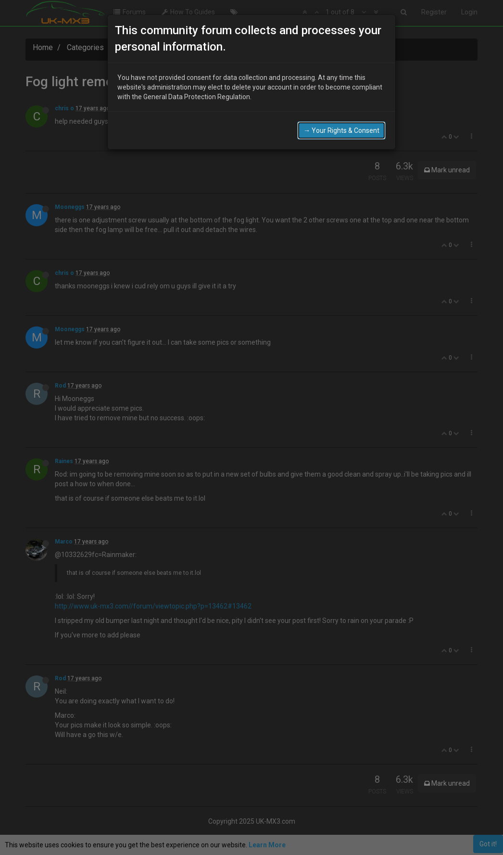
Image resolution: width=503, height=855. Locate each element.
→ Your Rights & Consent (341, 125)
